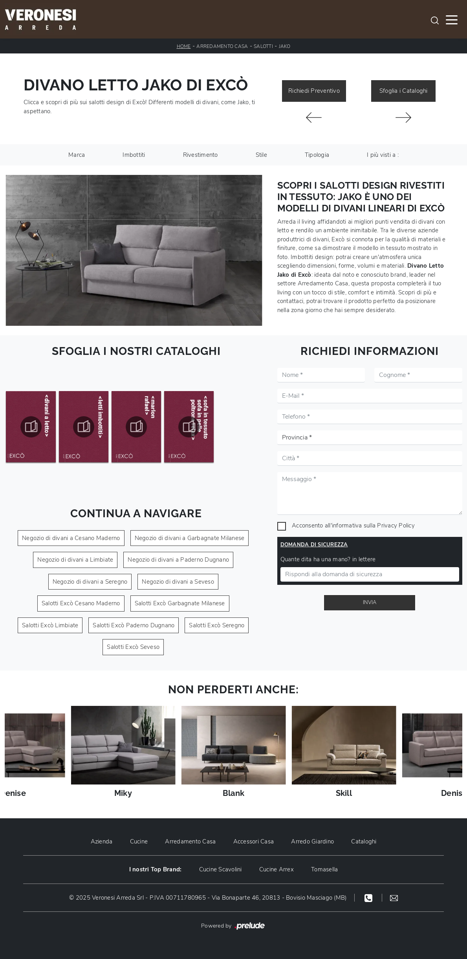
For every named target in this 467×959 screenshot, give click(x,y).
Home (184, 46)
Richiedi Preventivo (314, 91)
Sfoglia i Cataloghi (403, 91)
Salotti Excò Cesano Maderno (81, 603)
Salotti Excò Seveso (133, 647)
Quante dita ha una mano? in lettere (328, 559)
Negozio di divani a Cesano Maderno (71, 538)
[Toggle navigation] (451, 19)
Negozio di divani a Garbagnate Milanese (190, 538)
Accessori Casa (253, 841)
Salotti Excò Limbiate (50, 625)
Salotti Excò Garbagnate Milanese (180, 603)
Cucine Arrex (276, 869)
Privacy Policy (396, 525)
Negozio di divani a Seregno (90, 582)
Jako (285, 46)
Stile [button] (261, 155)
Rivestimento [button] (200, 155)
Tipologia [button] (317, 155)
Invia (369, 602)
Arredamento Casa (222, 46)
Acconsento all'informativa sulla (353, 525)
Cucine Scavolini (220, 869)
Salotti (263, 46)
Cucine (139, 841)
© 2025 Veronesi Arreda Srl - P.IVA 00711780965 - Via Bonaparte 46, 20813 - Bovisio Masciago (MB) (207, 898)
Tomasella (324, 869)
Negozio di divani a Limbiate (75, 560)
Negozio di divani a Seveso (178, 582)
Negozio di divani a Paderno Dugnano (178, 560)
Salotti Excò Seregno (216, 625)
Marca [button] (76, 155)
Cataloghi (363, 841)
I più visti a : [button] (383, 155)
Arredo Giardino (312, 841)
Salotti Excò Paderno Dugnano (133, 625)
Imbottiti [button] (134, 155)
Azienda (102, 841)
